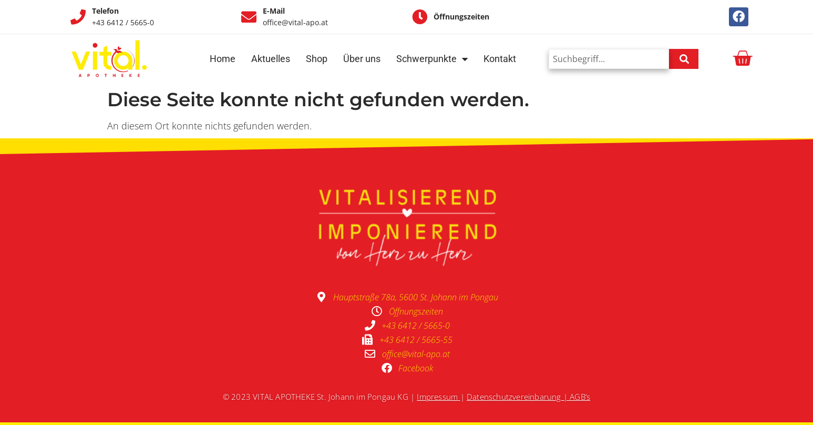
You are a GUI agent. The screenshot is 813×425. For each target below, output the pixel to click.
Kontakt (499, 58)
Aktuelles (270, 58)
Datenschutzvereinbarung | (518, 396)
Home (222, 58)
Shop (316, 58)
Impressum (437, 396)
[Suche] (683, 59)
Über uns (361, 58)
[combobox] (609, 59)
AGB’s (580, 396)
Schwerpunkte (432, 59)
